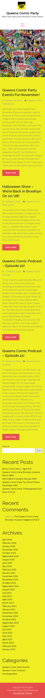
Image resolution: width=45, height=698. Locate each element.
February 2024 (9, 606)
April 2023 (7, 639)
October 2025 (9, 553)
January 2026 (8, 546)
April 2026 (7, 540)
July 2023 (6, 629)
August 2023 (8, 626)
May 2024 (7, 596)
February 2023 (9, 646)
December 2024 (10, 576)
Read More (11, 173)
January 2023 (8, 649)
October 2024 (9, 583)
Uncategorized (9, 674)
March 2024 (8, 603)
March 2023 (8, 643)
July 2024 (7, 593)
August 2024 (8, 589)
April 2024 (7, 599)
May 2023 (7, 636)
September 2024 (10, 586)
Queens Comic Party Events (16, 667)
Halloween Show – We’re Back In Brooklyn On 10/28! (21, 191)
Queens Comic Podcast (13, 670)
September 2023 (10, 623)
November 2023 (10, 616)
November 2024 (10, 579)
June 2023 (7, 633)
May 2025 (7, 566)
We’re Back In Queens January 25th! (19, 479)
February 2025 (9, 569)
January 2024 (8, 609)
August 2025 (8, 560)
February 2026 (9, 543)
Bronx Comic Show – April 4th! (16, 469)
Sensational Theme (22, 693)
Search (5, 446)
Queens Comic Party (22, 13)
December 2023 (10, 613)
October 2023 (9, 619)
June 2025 (7, 563)
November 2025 (10, 550)
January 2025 (8, 573)
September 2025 (10, 556)
